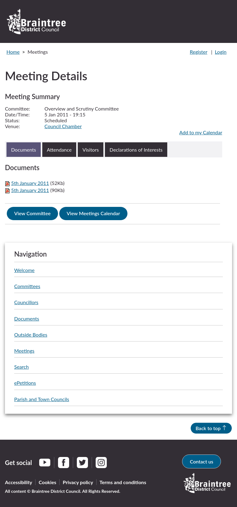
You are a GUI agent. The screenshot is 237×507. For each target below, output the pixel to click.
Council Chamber (63, 126)
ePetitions (25, 383)
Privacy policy (78, 482)
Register (198, 52)
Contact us (201, 461)
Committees (27, 286)
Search (21, 367)
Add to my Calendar (200, 132)
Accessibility (18, 482)
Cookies (47, 482)
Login (221, 52)
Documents (26, 318)
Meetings (24, 351)
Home (13, 52)
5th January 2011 (30, 183)
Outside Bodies (30, 334)
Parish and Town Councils (41, 399)
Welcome (24, 270)
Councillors (26, 302)
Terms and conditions (123, 482)
